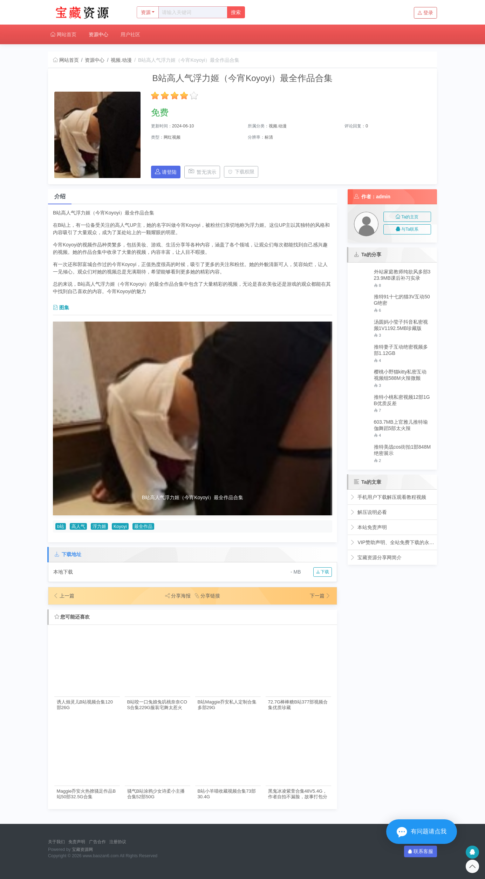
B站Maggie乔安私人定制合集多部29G (227, 704)
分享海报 (178, 596)
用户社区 (130, 34)
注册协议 (117, 841)
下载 (322, 571)
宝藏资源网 (82, 849)
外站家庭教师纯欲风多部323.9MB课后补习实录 (402, 275)
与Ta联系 (407, 229)
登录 (425, 12)
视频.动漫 (121, 60)
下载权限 (241, 171)
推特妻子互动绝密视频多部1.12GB (401, 350)
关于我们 (56, 841)
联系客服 (420, 851)
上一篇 (63, 596)
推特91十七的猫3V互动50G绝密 (402, 300)
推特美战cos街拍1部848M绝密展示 (402, 450)
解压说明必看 (368, 512)
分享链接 (207, 596)
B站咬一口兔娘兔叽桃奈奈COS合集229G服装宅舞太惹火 (157, 704)
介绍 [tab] (60, 196)
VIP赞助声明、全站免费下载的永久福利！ (392, 542)
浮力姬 (99, 526)
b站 (60, 526)
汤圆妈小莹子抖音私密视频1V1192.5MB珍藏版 (401, 325)
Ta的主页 (407, 216)
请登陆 (166, 172)
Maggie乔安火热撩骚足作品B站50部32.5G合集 (86, 793)
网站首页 (63, 34)
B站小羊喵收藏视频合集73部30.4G (227, 793)
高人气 (78, 526)
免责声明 (76, 841)
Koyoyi (120, 526)
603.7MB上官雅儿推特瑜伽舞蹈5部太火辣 (401, 425)
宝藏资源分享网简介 (376, 557)
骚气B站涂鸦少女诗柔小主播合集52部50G (156, 793)
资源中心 (98, 34)
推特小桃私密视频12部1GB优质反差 (402, 400)
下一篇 (320, 596)
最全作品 (143, 526)
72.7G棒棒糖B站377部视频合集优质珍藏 (298, 704)
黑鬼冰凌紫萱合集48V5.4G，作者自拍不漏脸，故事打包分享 (297, 793)
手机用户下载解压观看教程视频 (388, 497)
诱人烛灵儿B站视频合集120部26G (85, 704)
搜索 (236, 12)
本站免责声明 (368, 527)
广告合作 (97, 841)
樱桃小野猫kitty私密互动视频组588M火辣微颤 (400, 375)
